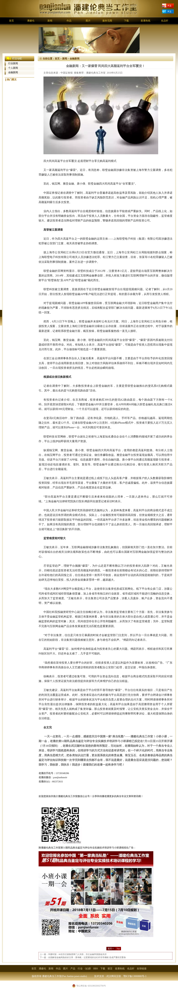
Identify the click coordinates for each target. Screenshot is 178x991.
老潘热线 (145, 20)
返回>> (111, 948)
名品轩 (164, 20)
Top (118, 948)
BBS (95, 968)
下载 (126, 20)
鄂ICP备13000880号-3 (134, 976)
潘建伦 (30, 20)
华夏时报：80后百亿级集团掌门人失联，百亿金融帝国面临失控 (77, 954)
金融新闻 (13, 72)
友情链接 (142, 968)
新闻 (49, 20)
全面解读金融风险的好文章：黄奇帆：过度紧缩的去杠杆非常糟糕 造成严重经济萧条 (87, 957)
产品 (72, 968)
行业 (80, 968)
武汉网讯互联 (113, 976)
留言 (110, 968)
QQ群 (88, 968)
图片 (88, 20)
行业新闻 (13, 63)
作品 (69, 20)
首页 (11, 20)
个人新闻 (13, 68)
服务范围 (107, 20)
